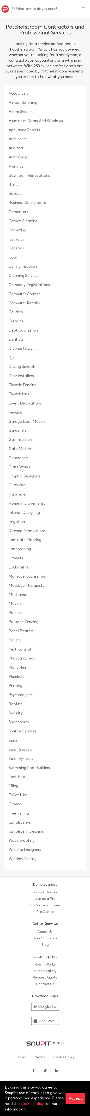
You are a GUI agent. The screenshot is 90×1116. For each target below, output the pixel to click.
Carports (16, 239)
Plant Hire (17, 667)
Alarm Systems (21, 111)
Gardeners (18, 430)
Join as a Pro (45, 899)
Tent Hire (17, 776)
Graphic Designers (24, 476)
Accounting (19, 93)
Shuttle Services (22, 731)
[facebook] (33, 1071)
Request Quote (45, 977)
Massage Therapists (26, 585)
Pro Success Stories (45, 905)
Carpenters (18, 211)
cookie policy (32, 1103)
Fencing (15, 412)
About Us (45, 932)
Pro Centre (45, 912)
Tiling (13, 785)
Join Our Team (45, 938)
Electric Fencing (22, 385)
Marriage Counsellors (27, 576)
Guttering (17, 485)
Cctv (13, 257)
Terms (21, 1057)
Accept (75, 1098)
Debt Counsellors (24, 330)
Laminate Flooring (25, 539)
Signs (13, 740)
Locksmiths (18, 567)
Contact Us (45, 984)
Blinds (14, 184)
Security (16, 713)
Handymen (18, 494)
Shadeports (19, 722)
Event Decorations (25, 403)
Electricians (19, 394)
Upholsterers (20, 822)
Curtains (16, 321)
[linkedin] (56, 1071)
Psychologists (21, 694)
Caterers (16, 248)
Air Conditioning (23, 102)
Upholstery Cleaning (26, 831)
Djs (11, 357)
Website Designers (25, 849)
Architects (18, 139)
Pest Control (20, 649)
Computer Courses (25, 294)
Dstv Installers (21, 375)
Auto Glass (18, 157)
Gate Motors (20, 448)
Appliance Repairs (24, 130)
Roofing (16, 704)
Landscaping (20, 549)
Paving (15, 640)
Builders (15, 193)
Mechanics (18, 594)
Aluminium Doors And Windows (36, 120)
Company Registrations (29, 284)
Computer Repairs (24, 303)
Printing (15, 685)
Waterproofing (22, 840)
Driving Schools (22, 366)
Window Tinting (22, 858)
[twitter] (45, 1071)
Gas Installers (21, 439)
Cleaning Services (24, 275)
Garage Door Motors (27, 421)
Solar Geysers (20, 749)
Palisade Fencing (23, 622)
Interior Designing (24, 512)
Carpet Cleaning (23, 221)
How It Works (45, 964)
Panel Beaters (21, 631)
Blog (45, 945)
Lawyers (16, 558)
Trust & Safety (45, 971)
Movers (15, 603)
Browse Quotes (45, 892)
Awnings (16, 166)
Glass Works (19, 467)
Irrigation (17, 521)
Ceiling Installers (23, 266)
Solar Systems (21, 758)
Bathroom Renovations (29, 175)
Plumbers (16, 676)
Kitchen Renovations (27, 531)
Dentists (16, 339)
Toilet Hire (18, 795)
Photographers (22, 658)
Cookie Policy (63, 1057)
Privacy (39, 1057)
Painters (16, 612)
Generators (19, 458)
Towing (15, 804)
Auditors (16, 148)
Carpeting (17, 230)
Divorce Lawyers (23, 348)
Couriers (16, 312)
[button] (83, 8)
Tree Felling (19, 813)
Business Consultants (27, 202)
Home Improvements (27, 503)
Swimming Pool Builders (29, 767)
